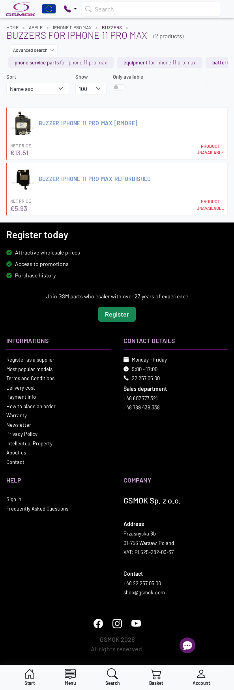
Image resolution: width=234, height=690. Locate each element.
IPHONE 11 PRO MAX (72, 27)
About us (16, 452)
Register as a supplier (30, 359)
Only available (128, 77)
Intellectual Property (29, 443)
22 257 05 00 (146, 378)
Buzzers (112, 27)
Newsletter (18, 425)
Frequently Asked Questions (37, 508)
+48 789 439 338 (142, 407)
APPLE (36, 27)
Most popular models (29, 369)
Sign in (13, 499)
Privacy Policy (21, 434)
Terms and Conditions (30, 378)
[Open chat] (187, 645)
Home (12, 27)
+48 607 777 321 (141, 398)
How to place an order (31, 406)
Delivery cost (20, 388)
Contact (15, 462)
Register (117, 314)
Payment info (21, 397)
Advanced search (33, 50)
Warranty (16, 415)
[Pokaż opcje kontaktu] (70, 9)
